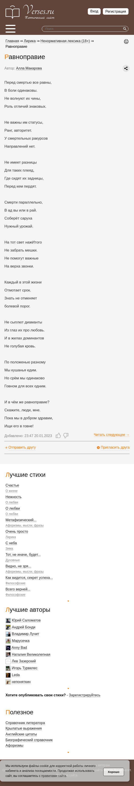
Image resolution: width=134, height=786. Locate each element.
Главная (12, 41)
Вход (94, 11)
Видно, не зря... (18, 566)
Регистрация (115, 11)
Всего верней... (18, 589)
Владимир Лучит (25, 634)
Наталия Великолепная (31, 654)
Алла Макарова (29, 68)
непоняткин (21, 682)
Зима (9, 548)
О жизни (11, 491)
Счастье (12, 485)
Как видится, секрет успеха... (29, 578)
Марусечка (20, 641)
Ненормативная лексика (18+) (65, 41)
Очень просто (17, 531)
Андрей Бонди (23, 627)
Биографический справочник (29, 740)
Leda (16, 675)
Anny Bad (19, 647)
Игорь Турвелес (24, 668)
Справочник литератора (25, 723)
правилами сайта (53, 776)
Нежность (13, 497)
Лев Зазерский (24, 661)
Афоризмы (14, 745)
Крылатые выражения (24, 728)
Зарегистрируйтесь (84, 695)
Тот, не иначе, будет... (23, 554)
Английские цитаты (21, 734)
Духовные (13, 560)
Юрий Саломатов (26, 620)
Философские (15, 583)
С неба (11, 543)
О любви (12, 502)
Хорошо (113, 772)
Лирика (11, 537)
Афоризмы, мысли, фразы (25, 525)
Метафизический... (21, 520)
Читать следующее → (112, 435)
